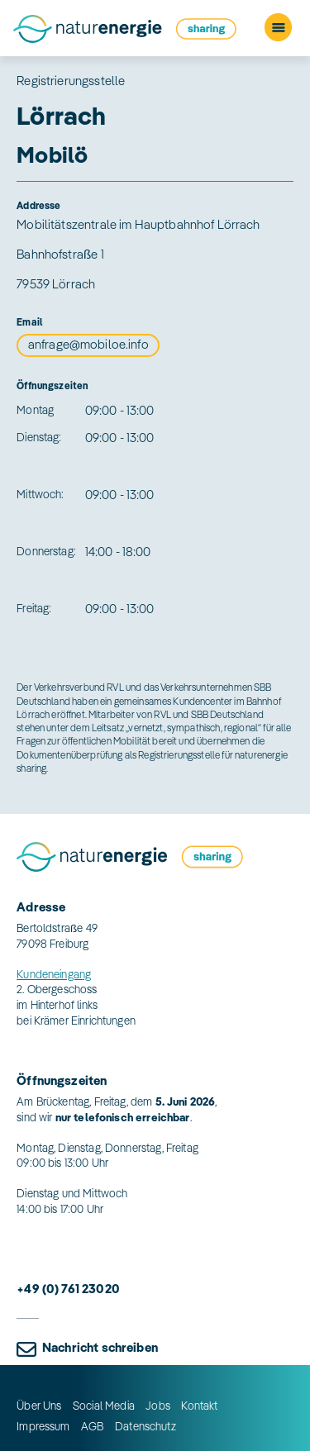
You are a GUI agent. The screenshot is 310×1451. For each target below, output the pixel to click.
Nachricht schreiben (100, 1347)
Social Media (104, 1405)
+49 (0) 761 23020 (68, 1288)
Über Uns (39, 1405)
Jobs (157, 1405)
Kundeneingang (54, 974)
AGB (92, 1426)
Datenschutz (145, 1426)
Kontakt (199, 1405)
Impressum (43, 1426)
